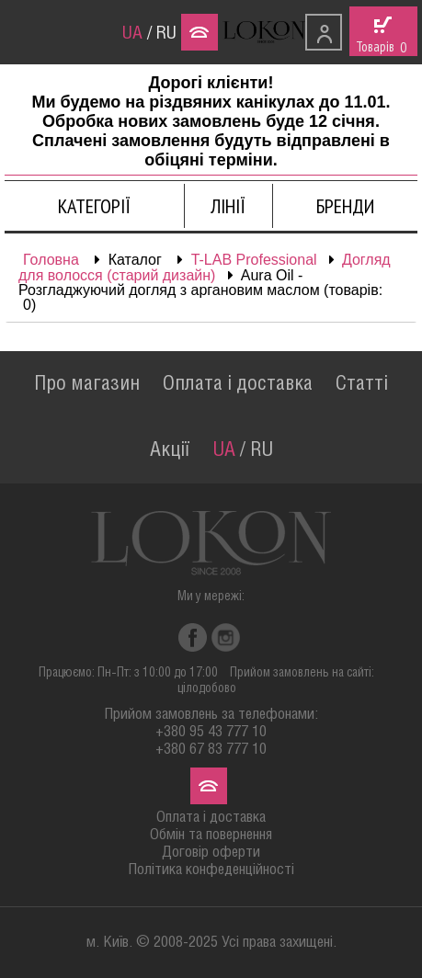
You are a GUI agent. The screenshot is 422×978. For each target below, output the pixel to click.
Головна (51, 259)
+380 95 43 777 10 (211, 732)
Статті (362, 384)
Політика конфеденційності (211, 870)
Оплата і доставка (238, 384)
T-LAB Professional (254, 259)
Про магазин (87, 384)
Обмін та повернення (211, 835)
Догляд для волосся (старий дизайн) (204, 267)
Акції (169, 450)
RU (166, 34)
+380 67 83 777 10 (211, 749)
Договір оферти (211, 852)
